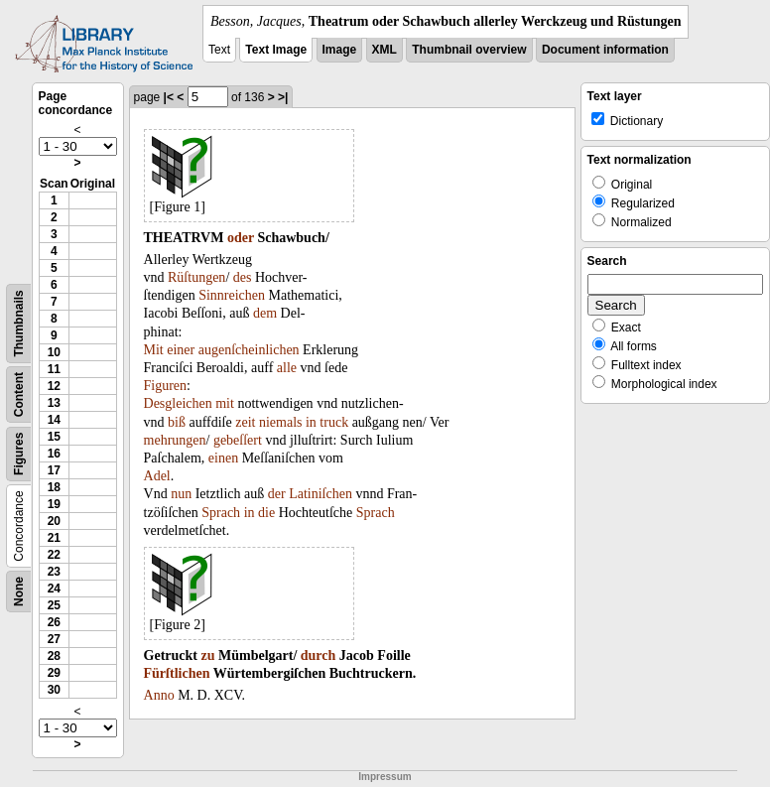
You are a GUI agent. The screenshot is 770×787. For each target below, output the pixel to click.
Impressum (384, 776)
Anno (159, 695)
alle (287, 367)
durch (318, 655)
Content (19, 394)
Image (339, 50)
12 (54, 386)
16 (54, 453)
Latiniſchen (320, 493)
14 (54, 420)
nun (181, 493)
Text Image (276, 50)
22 (54, 555)
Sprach (220, 512)
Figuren (166, 385)
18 (54, 487)
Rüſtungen (196, 277)
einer (180, 349)
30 (54, 690)
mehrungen (175, 440)
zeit (245, 422)
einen (223, 458)
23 (54, 572)
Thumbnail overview (469, 50)
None (19, 591)
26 (54, 622)
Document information (605, 50)
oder (240, 237)
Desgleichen (178, 403)
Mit (154, 349)
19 (54, 504)
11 (54, 369)
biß (177, 422)
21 (54, 538)
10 (54, 352)
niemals (281, 422)
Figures (19, 454)
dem (265, 313)
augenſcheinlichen (249, 349)
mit (224, 403)
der (277, 493)
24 (54, 588)
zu (207, 655)
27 (54, 639)
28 (54, 656)
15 (54, 437)
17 (54, 470)
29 (54, 673)
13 (54, 403)
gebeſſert (237, 440)
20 (54, 521)
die (266, 512)
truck (334, 422)
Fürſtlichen (177, 673)
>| (283, 97)
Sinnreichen (231, 295)
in (311, 422)
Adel (157, 475)
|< (169, 97)
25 (54, 605)
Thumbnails (19, 323)
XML (384, 50)
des (242, 277)
